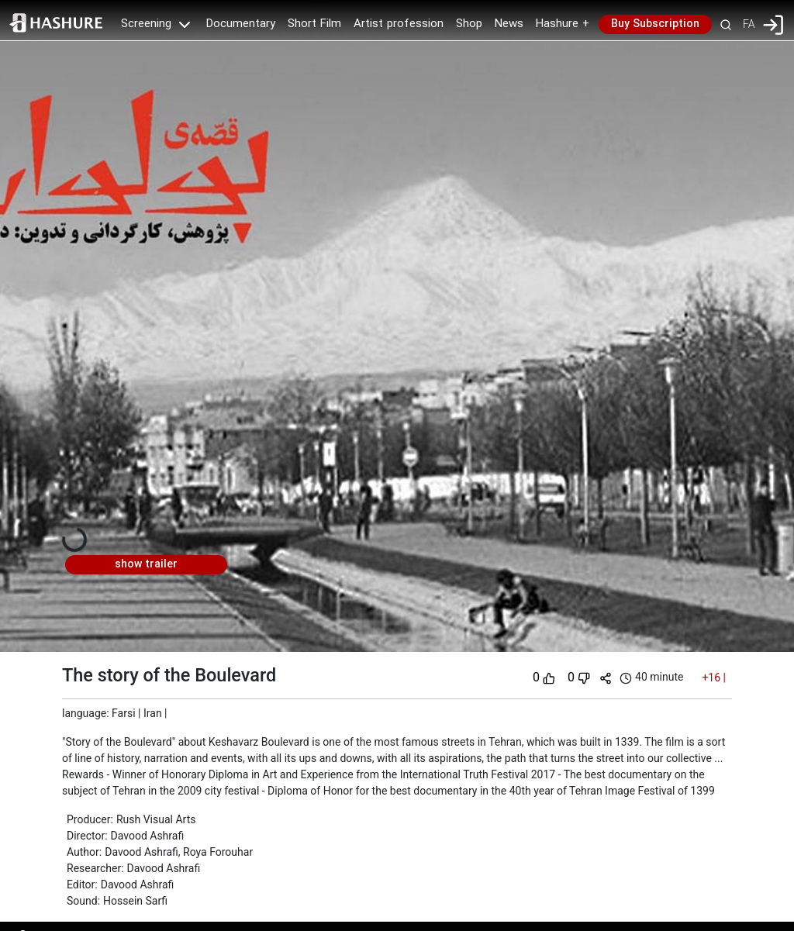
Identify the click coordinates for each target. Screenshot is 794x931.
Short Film (314, 24)
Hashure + (562, 24)
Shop (469, 24)
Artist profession (399, 24)
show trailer (146, 564)
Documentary (240, 24)
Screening (157, 24)
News (509, 24)
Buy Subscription (655, 24)
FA (748, 24)
